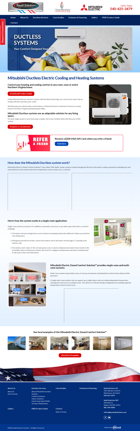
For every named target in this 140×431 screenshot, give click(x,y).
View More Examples (70, 355)
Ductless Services (40, 17)
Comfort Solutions (38, 396)
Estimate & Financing (78, 17)
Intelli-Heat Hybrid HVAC (41, 401)
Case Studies (58, 17)
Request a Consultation (20, 127)
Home (13, 17)
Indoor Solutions (38, 399)
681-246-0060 (109, 407)
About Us (24, 17)
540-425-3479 (121, 9)
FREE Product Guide (111, 17)
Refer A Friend (61, 412)
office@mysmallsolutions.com (115, 412)
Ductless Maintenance (40, 403)
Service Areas (13, 394)
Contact (14, 23)
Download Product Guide (21, 93)
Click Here (61, 144)
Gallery (94, 17)
